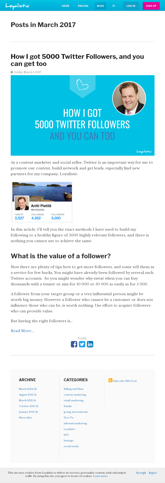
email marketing (74, 400)
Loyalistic (69, 429)
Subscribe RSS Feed (124, 381)
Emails (68, 406)
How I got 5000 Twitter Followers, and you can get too (77, 60)
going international (75, 411)
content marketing (75, 394)
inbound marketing (75, 423)
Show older (25, 417)
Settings (69, 440)
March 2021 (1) (27, 400)
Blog (100, 6)
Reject (153, 472)
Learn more (100, 476)
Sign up (151, 6)
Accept (141, 473)
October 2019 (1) (28, 406)
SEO (66, 434)
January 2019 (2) (28, 411)
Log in (131, 6)
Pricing (83, 6)
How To (69, 417)
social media (71, 446)
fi (114, 6)
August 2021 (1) (28, 394)
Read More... (22, 331)
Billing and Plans (74, 389)
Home (65, 6)
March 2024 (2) (28, 389)
